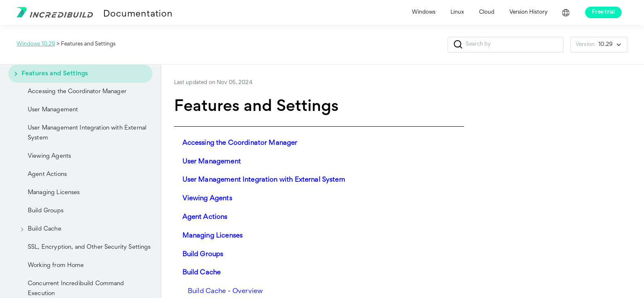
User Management (53, 110)
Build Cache (38, 229)
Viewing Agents (49, 156)
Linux (457, 12)
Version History (528, 12)
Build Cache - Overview (225, 291)
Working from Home (56, 265)
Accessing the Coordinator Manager (77, 91)
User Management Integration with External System (87, 133)
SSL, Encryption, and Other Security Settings (89, 247)
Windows (424, 12)
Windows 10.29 (36, 44)
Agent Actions (47, 174)
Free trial (603, 12)
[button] (457, 44)
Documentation (137, 14)
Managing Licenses (54, 192)
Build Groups (45, 211)
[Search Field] (505, 44)
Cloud (486, 12)
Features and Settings (48, 74)
